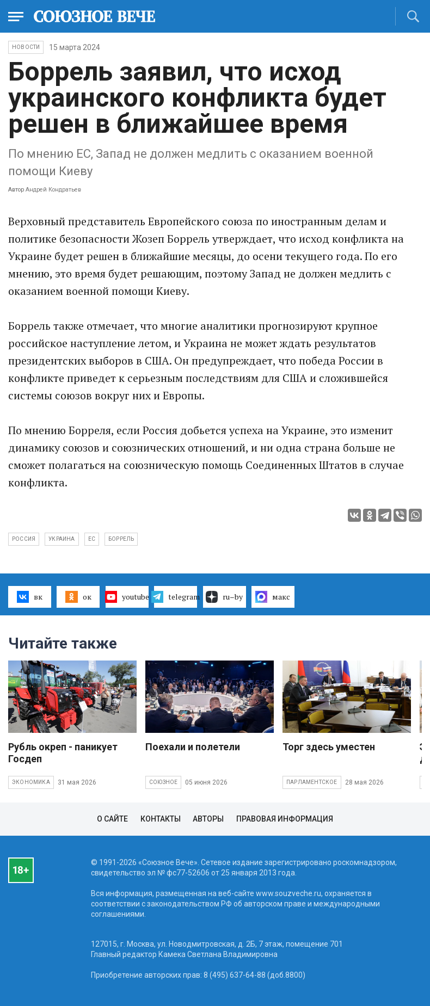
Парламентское (311, 782)
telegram (175, 597)
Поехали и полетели (192, 746)
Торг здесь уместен (328, 746)
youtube (127, 597)
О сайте (112, 818)
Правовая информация (284, 818)
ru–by (224, 597)
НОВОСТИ (26, 47)
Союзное (163, 782)
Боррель (121, 539)
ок (78, 597)
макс (272, 597)
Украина (61, 539)
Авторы (208, 818)
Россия (23, 539)
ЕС (91, 539)
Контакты (160, 818)
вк (29, 597)
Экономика (31, 782)
